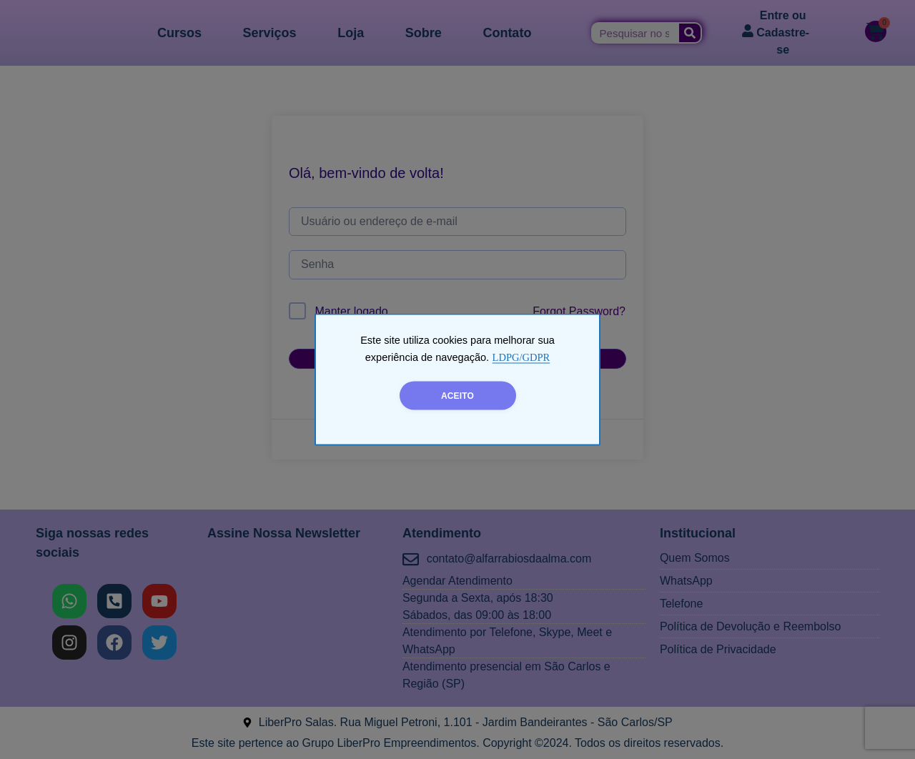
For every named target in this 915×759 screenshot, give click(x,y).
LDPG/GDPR (521, 357)
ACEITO (457, 396)
